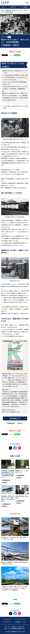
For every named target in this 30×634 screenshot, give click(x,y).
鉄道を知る (13, 7)
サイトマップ (6, 622)
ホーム (2, 10)
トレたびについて (7, 619)
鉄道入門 (16, 45)
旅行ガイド (4, 7)
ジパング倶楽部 (23, 7)
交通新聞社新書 (6, 45)
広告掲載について (20, 622)
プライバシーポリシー (20, 619)
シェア (11, 55)
